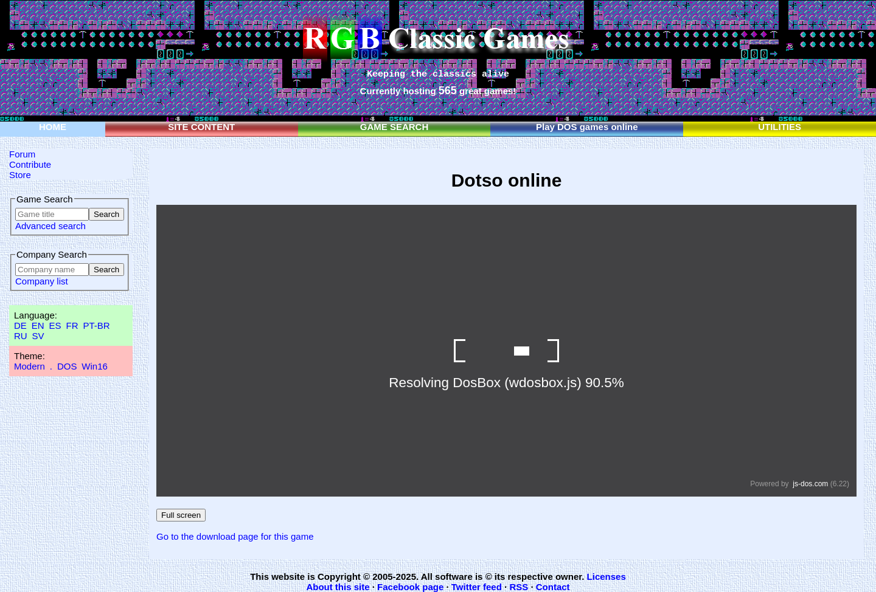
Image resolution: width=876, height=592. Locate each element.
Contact (553, 587)
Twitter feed (476, 587)
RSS (518, 587)
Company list (41, 281)
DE (20, 325)
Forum (22, 154)
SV (38, 336)
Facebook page (410, 587)
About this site (337, 587)
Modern (29, 366)
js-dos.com (810, 484)
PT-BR (96, 325)
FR (72, 325)
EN (38, 325)
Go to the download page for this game (235, 536)
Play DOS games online (587, 127)
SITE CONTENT (201, 127)
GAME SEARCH (394, 127)
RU (20, 336)
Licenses (606, 576)
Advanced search (50, 226)
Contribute (30, 164)
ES (55, 325)
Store (20, 175)
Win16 (95, 366)
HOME (52, 127)
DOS (67, 366)
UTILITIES (779, 127)
